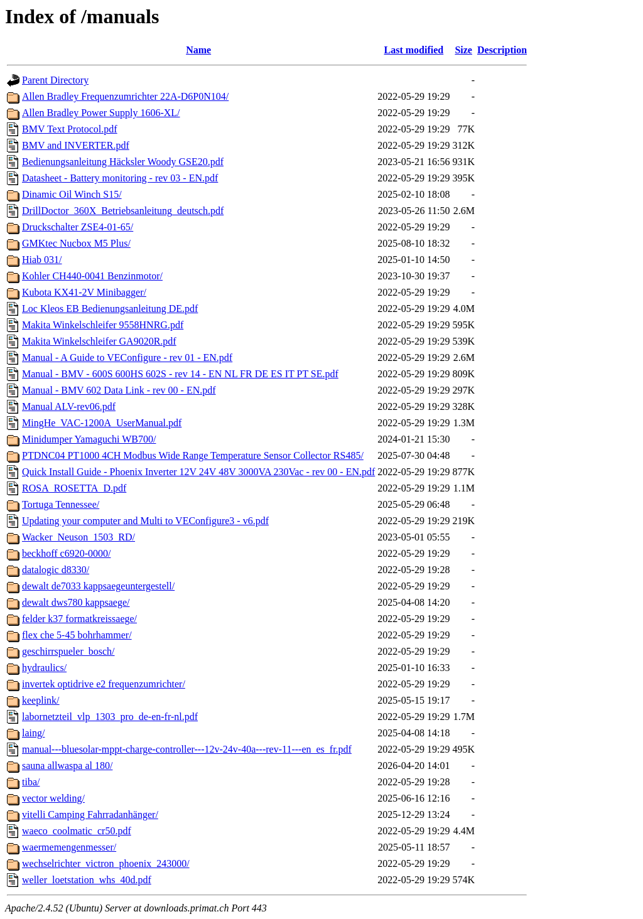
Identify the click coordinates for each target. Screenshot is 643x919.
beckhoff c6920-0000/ (66, 553)
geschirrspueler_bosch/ (68, 651)
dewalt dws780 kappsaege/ (76, 602)
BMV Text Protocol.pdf (69, 129)
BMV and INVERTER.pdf (75, 145)
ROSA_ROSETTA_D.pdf (74, 488)
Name (198, 50)
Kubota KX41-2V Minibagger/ (84, 292)
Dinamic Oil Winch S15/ (72, 194)
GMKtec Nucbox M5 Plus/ (76, 243)
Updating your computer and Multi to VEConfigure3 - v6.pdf (145, 520)
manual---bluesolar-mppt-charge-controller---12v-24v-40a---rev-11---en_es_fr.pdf (187, 749)
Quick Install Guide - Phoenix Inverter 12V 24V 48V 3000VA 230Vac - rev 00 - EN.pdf (198, 471)
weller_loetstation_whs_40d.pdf (86, 879)
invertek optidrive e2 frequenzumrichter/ (103, 684)
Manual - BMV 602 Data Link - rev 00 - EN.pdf (119, 390)
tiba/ (31, 782)
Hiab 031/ (42, 259)
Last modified (414, 50)
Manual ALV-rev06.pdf (69, 406)
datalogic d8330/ (55, 569)
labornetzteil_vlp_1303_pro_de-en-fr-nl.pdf (110, 716)
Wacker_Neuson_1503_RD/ (78, 537)
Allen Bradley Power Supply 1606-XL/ (101, 112)
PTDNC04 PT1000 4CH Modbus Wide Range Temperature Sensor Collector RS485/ (193, 455)
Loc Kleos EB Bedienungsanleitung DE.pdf (110, 308)
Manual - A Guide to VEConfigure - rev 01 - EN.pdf (127, 357)
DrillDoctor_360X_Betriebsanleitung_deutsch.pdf (123, 210)
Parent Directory (55, 80)
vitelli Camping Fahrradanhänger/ (90, 814)
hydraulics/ (44, 667)
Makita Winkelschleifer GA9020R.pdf (99, 341)
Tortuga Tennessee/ (60, 504)
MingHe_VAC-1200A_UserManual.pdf (101, 422)
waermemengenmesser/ (69, 847)
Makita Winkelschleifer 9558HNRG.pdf (102, 325)
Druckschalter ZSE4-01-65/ (77, 227)
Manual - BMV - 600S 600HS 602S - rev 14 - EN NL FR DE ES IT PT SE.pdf (180, 373)
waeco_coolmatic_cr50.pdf (76, 830)
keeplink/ (41, 700)
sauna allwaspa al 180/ (67, 765)
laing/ (33, 733)
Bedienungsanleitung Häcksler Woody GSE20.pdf (123, 161)
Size (463, 50)
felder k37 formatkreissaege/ (79, 618)
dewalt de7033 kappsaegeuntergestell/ (98, 586)
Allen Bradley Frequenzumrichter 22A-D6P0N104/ (125, 96)
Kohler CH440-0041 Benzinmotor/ (92, 276)
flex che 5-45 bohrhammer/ (77, 635)
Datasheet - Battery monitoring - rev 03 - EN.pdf (120, 178)
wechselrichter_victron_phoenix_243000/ (106, 863)
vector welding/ (53, 798)
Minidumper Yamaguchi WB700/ (89, 439)
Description (502, 50)
